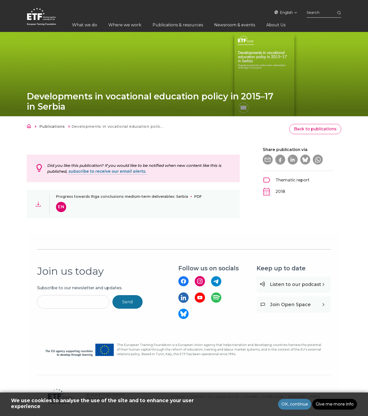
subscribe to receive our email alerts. (107, 171)
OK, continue (294, 404)
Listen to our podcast (295, 284)
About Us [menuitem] (275, 24)
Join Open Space (290, 304)
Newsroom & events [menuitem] (234, 24)
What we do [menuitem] (84, 24)
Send (127, 301)
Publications (52, 126)
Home (30, 127)
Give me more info (335, 404)
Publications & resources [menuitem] (178, 24)
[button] (268, 160)
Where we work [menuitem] (124, 24)
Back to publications (315, 128)
